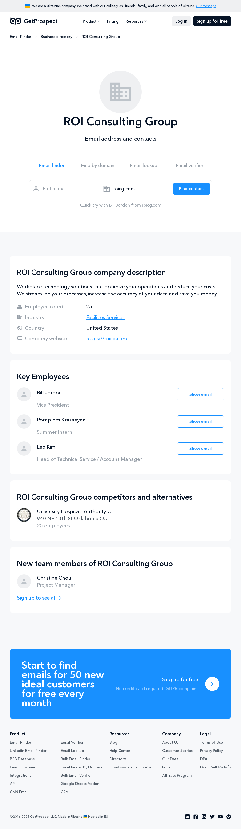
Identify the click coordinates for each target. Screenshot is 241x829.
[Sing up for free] (212, 684)
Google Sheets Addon (80, 783)
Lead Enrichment (24, 767)
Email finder (51, 165)
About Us (170, 742)
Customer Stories (177, 750)
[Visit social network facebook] (195, 816)
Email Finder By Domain (81, 767)
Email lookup (143, 165)
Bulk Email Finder (75, 758)
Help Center (119, 750)
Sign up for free (212, 21)
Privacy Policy (211, 750)
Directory (117, 758)
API (13, 783)
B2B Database (22, 758)
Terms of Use (211, 742)
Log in (181, 21)
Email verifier (189, 165)
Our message (206, 6)
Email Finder (20, 36)
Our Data (170, 758)
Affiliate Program (177, 775)
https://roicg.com (106, 338)
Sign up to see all (36, 598)
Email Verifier (72, 742)
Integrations (20, 775)
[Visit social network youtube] (220, 816)
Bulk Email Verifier (76, 775)
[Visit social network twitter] (212, 816)
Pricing (113, 21)
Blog (113, 742)
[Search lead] (191, 189)
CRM (65, 791)
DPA (203, 758)
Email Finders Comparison (132, 767)
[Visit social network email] (187, 816)
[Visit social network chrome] (228, 816)
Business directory (56, 36)
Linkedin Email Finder (28, 750)
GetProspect (34, 21)
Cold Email (19, 791)
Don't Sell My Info (215, 767)
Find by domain (97, 165)
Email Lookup (72, 750)
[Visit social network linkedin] (204, 816)
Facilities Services (105, 317)
